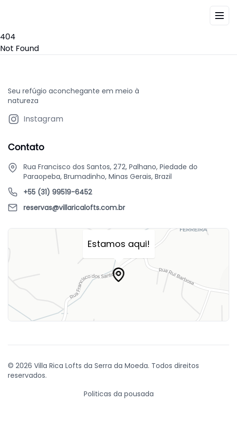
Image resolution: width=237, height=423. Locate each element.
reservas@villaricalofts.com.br (74, 207)
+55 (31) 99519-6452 (57, 192)
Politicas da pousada (119, 394)
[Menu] (219, 15)
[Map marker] (119, 274)
